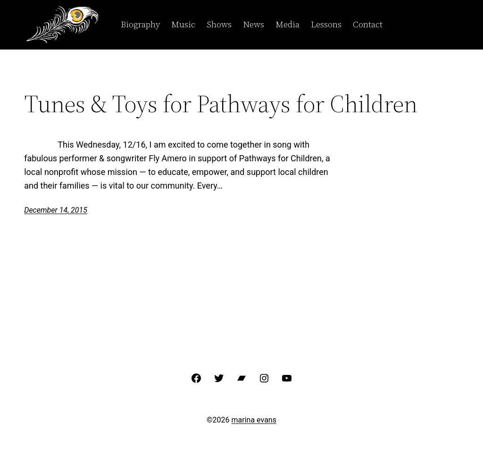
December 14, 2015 (55, 210)
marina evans (254, 419)
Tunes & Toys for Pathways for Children (220, 104)
